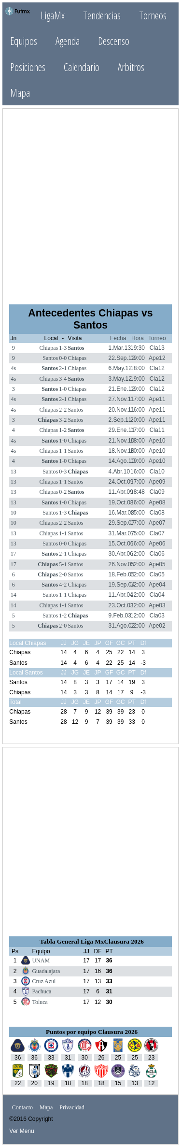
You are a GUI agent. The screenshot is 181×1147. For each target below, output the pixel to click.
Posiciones (27, 67)
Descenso (113, 41)
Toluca (39, 1002)
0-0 (63, 358)
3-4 (63, 378)
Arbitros (131, 67)
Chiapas (49, 347)
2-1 (63, 368)
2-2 (63, 409)
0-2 (63, 491)
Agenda (68, 41)
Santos (76, 347)
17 (13, 553)
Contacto (22, 1107)
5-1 (63, 564)
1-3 (63, 347)
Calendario (81, 67)
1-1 (63, 450)
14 (13, 594)
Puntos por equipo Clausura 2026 (92, 1031)
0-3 (63, 471)
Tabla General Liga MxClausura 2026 (92, 941)
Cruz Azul (44, 981)
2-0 (63, 574)
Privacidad (71, 1107)
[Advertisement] (90, 205)
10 (13, 512)
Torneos (153, 15)
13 (13, 471)
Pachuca (41, 991)
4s (13, 368)
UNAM (41, 960)
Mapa (20, 93)
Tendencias (102, 15)
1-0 (63, 389)
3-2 (63, 419)
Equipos (23, 41)
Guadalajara (46, 971)
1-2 (63, 430)
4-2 (63, 584)
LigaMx (53, 15)
